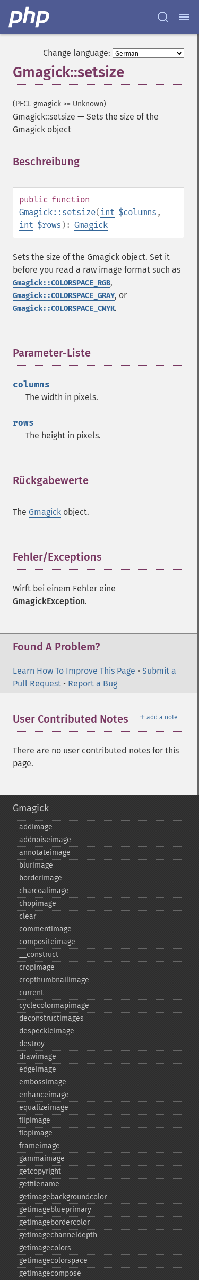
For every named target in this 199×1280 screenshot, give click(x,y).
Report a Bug (92, 684)
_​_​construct (38, 954)
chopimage (37, 903)
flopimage (36, 1133)
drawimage (37, 1056)
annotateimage (45, 852)
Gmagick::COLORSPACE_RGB (61, 282)
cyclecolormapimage (54, 1005)
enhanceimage (44, 1094)
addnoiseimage (45, 839)
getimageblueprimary (55, 1209)
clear (27, 916)
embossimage (42, 1082)
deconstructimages (51, 1018)
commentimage (45, 929)
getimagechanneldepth (58, 1235)
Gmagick (91, 225)
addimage (36, 827)
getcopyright (40, 1171)
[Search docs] (163, 17)
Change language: (76, 53)
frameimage (39, 1145)
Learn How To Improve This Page (74, 671)
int (107, 212)
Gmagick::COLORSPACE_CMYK (64, 308)
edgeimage (37, 1069)
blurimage (36, 865)
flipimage (34, 1120)
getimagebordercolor (54, 1222)
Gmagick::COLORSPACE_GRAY (64, 295)
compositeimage (47, 941)
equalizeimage (43, 1107)
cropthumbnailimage (54, 980)
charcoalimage (44, 890)
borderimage (40, 878)
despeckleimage (46, 1031)
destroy (32, 1043)
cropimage (37, 967)
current (31, 992)
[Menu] (184, 17)
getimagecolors (45, 1247)
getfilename (39, 1184)
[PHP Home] (29, 17)
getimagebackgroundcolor (63, 1196)
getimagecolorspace (53, 1260)
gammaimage (42, 1158)
